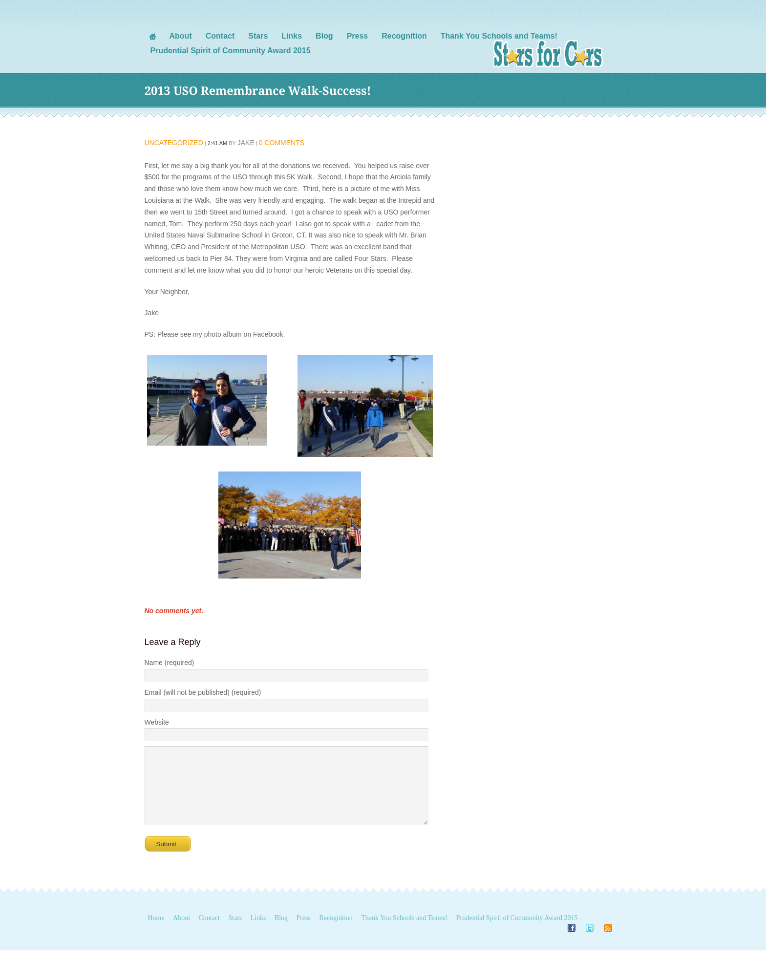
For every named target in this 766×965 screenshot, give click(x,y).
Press (303, 932)
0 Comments (281, 143)
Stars (235, 932)
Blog (281, 932)
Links (258, 932)
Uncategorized (174, 143)
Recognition (335, 932)
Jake (246, 143)
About (181, 932)
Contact (209, 932)
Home (156, 932)
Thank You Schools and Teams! (404, 932)
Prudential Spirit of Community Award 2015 (517, 932)
